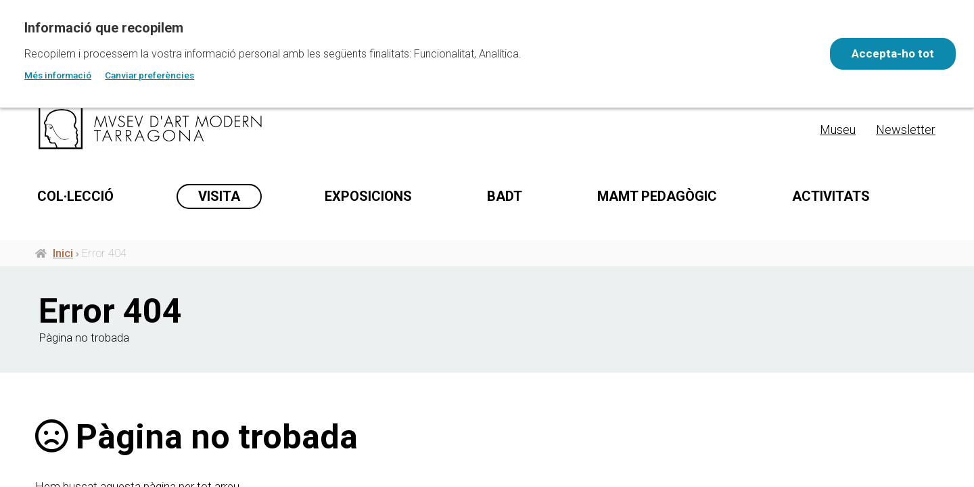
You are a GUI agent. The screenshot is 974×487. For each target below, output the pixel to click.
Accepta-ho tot (890, 53)
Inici (63, 255)
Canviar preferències (149, 75)
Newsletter (905, 129)
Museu (838, 129)
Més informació (57, 75)
